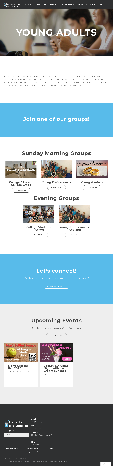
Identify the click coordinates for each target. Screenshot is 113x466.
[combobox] (105, 464)
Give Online (35, 445)
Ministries (41, 5)
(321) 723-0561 (36, 428)
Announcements (12, 452)
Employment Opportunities (37, 452)
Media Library (68, 5)
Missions (54, 5)
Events (50, 448)
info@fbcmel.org (36, 422)
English (104, 464)
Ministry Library (12, 448)
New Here (29, 5)
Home (18, 5)
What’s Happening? (86, 5)
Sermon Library (32, 448)
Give (101, 5)
